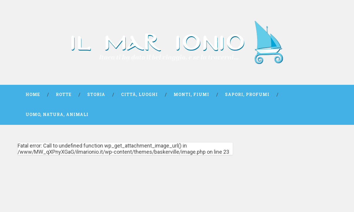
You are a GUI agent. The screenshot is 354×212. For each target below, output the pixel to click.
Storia (96, 94)
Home (33, 94)
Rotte (63, 94)
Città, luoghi (139, 94)
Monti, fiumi (191, 94)
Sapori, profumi (247, 94)
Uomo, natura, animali (57, 114)
